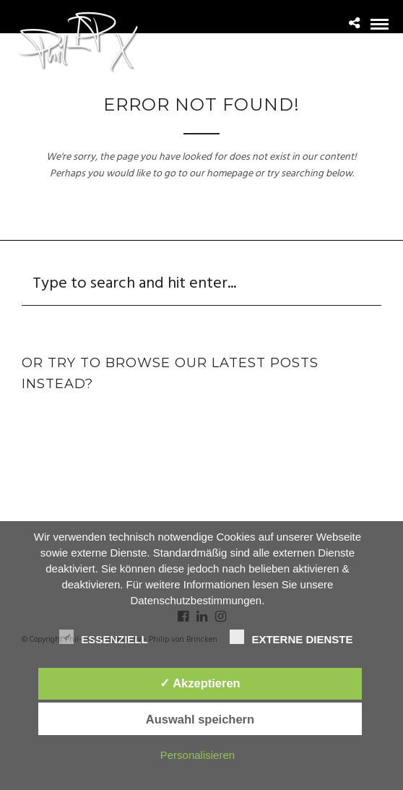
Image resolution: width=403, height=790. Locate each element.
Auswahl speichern (200, 719)
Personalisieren (197, 755)
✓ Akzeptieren (200, 683)
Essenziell (103, 637)
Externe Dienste (291, 637)
